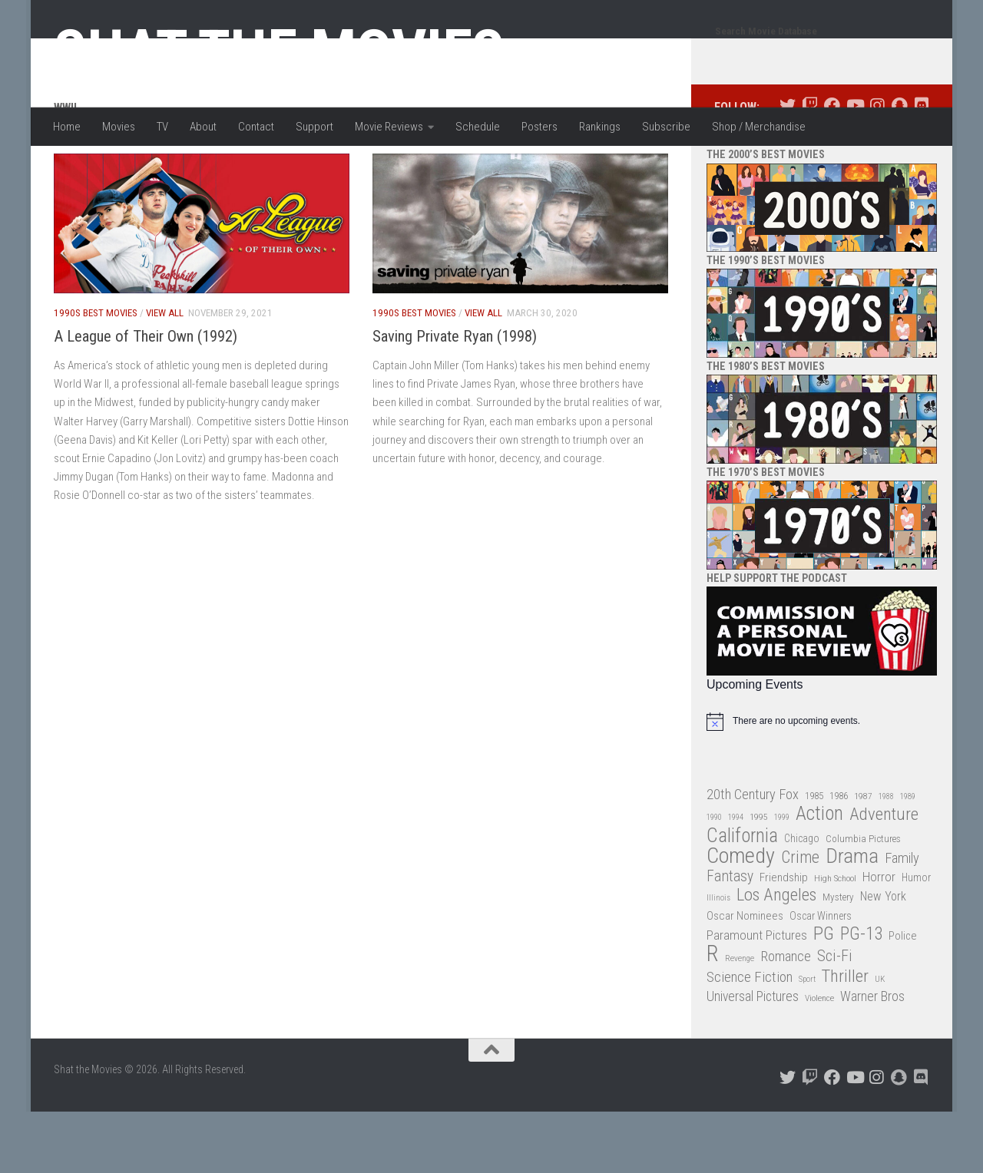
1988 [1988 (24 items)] (886, 858)
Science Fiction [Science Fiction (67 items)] (750, 1038)
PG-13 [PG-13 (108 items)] (861, 996)
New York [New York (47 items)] (883, 957)
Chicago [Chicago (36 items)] (801, 900)
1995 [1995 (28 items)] (759, 878)
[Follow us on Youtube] (854, 167)
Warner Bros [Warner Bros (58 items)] (872, 1057)
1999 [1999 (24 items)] (781, 879)
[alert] (822, 783)
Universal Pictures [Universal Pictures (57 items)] (753, 1058)
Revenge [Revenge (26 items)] (739, 1020)
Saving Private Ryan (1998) (454, 397)
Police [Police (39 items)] (903, 997)
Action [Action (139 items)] (819, 875)
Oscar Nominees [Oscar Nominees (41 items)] (745, 977)
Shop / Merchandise (759, 127)
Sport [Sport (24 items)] (807, 1041)
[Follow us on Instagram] (877, 167)
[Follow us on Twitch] (810, 167)
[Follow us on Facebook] (832, 167)
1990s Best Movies (95, 374)
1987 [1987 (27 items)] (863, 857)
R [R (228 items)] (713, 1015)
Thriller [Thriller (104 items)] (845, 1038)
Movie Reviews (389, 127)
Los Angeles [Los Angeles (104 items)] (776, 957)
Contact (256, 127)
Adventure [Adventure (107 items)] (883, 876)
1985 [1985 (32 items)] (814, 857)
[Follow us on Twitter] (787, 167)
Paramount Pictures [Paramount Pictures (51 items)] (757, 996)
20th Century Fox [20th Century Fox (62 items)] (753, 856)
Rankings (600, 127)
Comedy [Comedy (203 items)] (741, 918)
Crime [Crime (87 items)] (800, 919)
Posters (539, 127)
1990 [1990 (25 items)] (714, 879)
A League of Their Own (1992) (145, 397)
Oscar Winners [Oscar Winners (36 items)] (820, 977)
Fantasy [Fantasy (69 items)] (730, 938)
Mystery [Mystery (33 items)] (838, 958)
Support (314, 127)
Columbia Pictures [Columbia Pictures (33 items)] (863, 900)
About (203, 127)
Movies (118, 127)
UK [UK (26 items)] (880, 1041)
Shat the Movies (279, 52)
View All (165, 374)
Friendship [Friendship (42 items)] (784, 939)
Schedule (477, 127)
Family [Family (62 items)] (902, 919)
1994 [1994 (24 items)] (735, 879)
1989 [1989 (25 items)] (907, 858)
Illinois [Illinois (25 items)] (718, 959)
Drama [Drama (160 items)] (852, 918)
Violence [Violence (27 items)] (819, 1059)
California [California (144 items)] (742, 897)
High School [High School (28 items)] (835, 939)
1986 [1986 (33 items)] (838, 857)
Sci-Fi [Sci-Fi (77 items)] (834, 1017)
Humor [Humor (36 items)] (916, 939)
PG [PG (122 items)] (823, 995)
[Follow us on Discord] (921, 167)
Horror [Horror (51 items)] (878, 938)
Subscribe (666, 127)
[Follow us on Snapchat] (899, 167)
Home (67, 127)
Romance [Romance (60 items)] (785, 1017)
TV (162, 127)
